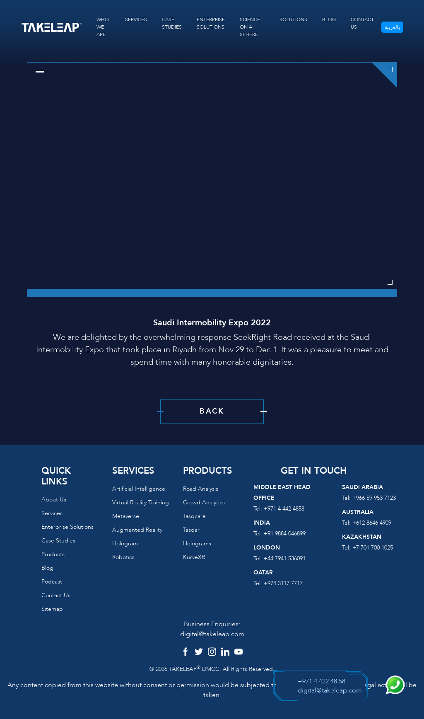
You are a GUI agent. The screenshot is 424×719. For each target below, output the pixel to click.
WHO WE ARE (102, 27)
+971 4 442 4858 (284, 509)
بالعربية (392, 27)
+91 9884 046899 (285, 533)
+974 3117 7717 (283, 583)
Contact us (55, 595)
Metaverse (125, 516)
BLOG (329, 19)
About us (53, 500)
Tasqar (191, 530)
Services (52, 513)
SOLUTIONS (293, 19)
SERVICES (136, 19)
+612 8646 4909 (371, 523)
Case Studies (58, 541)
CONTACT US (362, 23)
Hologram (125, 543)
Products (53, 554)
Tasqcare (194, 516)
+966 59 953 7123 (374, 498)
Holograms (197, 543)
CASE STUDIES (172, 23)
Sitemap (52, 609)
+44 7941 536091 (285, 558)
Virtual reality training (140, 502)
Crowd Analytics (204, 502)
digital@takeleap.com (212, 634)
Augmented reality (137, 530)
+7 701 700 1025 (372, 548)
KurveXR (194, 557)
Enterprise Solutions (67, 527)
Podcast (51, 582)
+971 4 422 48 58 (321, 681)
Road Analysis (200, 489)
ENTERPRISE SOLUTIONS (211, 23)
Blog (47, 568)
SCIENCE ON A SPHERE (250, 27)
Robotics (123, 557)
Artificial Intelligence (138, 489)
